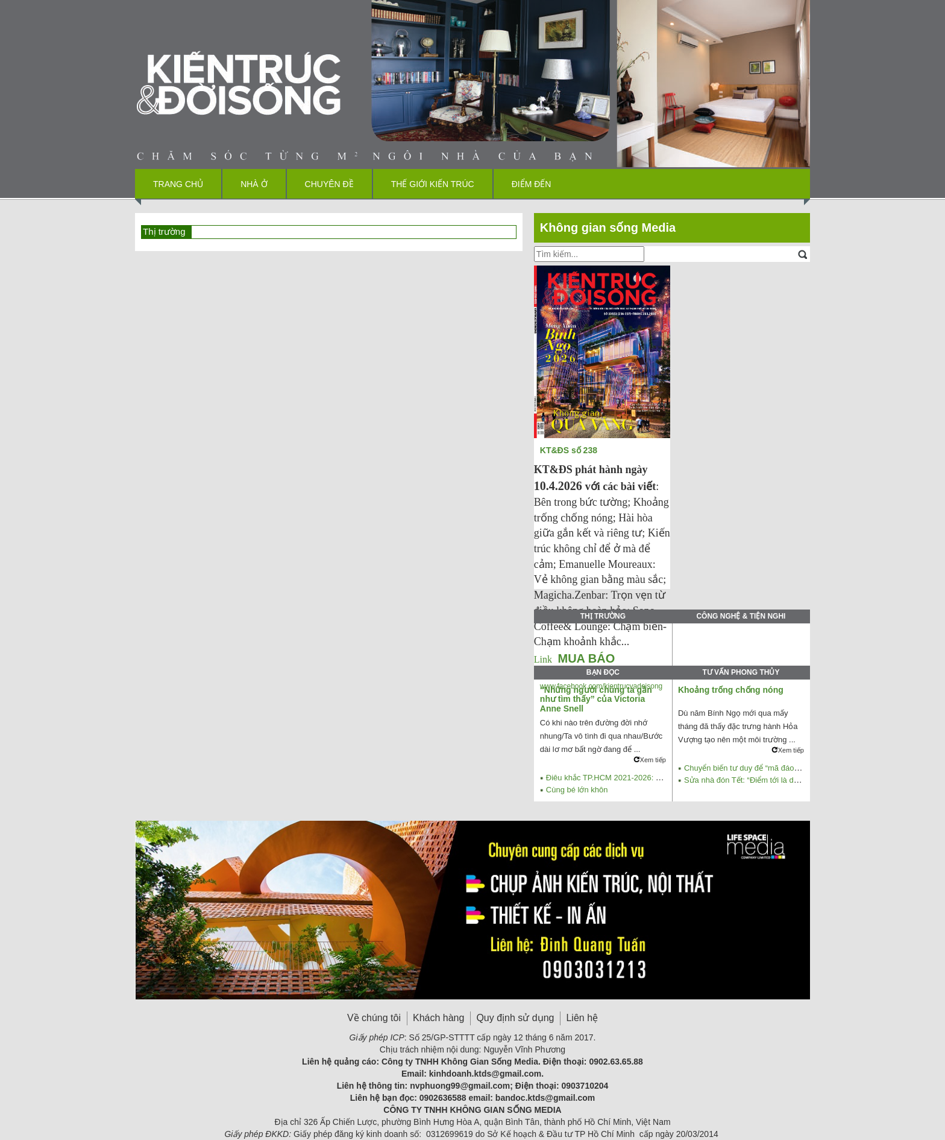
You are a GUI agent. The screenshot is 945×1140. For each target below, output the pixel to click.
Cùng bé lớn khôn (577, 789)
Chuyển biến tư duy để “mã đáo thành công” (761, 767)
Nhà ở (253, 184)
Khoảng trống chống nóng (730, 690)
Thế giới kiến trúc (432, 184)
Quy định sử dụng (515, 1018)
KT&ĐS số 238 (570, 450)
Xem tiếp (649, 759)
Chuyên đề (329, 184)
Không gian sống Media (608, 227)
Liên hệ (582, 1018)
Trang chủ (178, 184)
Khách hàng (438, 1018)
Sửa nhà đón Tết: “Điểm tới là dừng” (747, 780)
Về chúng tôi (374, 1018)
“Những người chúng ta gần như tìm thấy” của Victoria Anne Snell (596, 699)
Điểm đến (531, 184)
